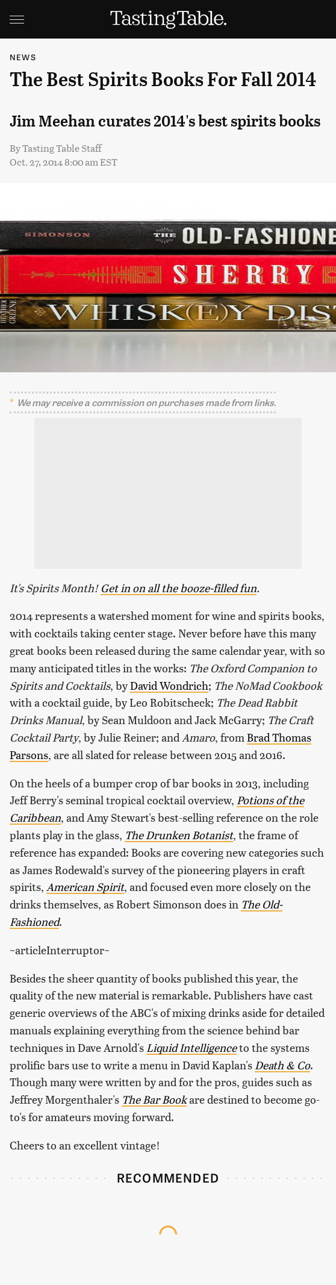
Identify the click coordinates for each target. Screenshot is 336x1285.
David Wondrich (169, 685)
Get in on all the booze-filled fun (179, 587)
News (23, 57)
